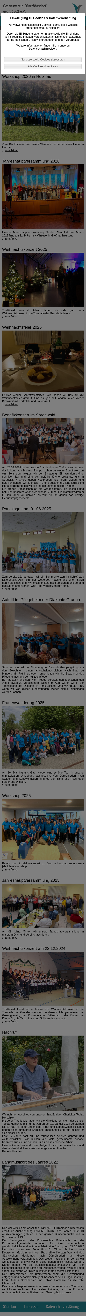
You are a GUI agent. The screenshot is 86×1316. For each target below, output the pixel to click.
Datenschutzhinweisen (42, 48)
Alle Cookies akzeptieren (43, 66)
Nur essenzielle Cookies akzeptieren (43, 59)
